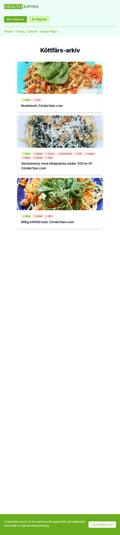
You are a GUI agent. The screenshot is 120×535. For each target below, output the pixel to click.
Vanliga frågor (48, 31)
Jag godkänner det (102, 524)
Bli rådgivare (39, 19)
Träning (20, 31)
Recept (8, 31)
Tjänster (32, 31)
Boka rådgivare (15, 19)
